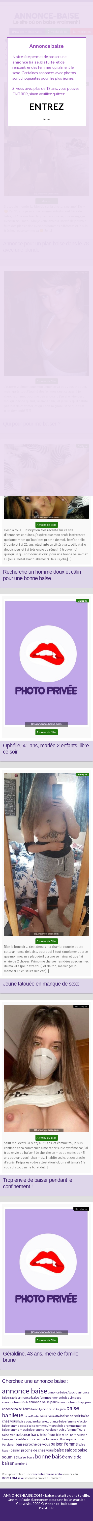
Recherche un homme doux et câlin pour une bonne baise (42, 575)
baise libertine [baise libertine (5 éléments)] (71, 1434)
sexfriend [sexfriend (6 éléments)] (20, 1463)
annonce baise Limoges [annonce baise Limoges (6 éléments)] (65, 1397)
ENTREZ (46, 106)
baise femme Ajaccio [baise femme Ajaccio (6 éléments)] (73, 1421)
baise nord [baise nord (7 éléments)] (53, 1439)
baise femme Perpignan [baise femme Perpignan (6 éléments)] (42, 1429)
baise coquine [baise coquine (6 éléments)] (27, 1421)
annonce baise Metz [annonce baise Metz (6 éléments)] (15, 1402)
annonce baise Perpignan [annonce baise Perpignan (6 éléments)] (74, 1402)
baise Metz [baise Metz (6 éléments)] (21, 1439)
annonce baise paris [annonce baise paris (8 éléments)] (43, 1402)
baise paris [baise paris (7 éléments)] (68, 1439)
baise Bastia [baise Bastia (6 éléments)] (31, 1416)
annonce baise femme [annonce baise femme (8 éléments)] (34, 1397)
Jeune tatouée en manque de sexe (41, 984)
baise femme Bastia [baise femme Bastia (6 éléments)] (15, 1425)
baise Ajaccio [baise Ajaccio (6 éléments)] (39, 1409)
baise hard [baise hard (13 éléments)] (29, 1434)
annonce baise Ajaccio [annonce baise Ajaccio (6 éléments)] (62, 1392)
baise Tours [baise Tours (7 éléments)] (26, 1457)
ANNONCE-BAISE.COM (22, 1495)
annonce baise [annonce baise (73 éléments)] (24, 1390)
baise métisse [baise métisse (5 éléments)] (37, 1439)
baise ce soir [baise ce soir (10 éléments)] (70, 1416)
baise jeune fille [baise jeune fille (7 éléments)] (50, 1435)
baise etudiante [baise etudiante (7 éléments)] (48, 1421)
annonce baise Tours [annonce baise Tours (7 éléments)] (16, 1409)
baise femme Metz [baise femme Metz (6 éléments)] (14, 1429)
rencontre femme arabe (47, 1474)
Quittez (46, 119)
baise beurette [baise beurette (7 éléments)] (50, 1416)
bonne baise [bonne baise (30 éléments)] (50, 1456)
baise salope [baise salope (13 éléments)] (65, 1450)
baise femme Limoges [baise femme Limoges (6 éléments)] (43, 1425)
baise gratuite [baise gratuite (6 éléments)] (11, 1435)
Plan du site (46, 1508)
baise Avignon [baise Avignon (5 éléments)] (57, 1409)
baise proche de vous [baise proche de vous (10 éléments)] (33, 1444)
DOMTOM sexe (13, 1478)
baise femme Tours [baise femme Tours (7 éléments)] (72, 1429)
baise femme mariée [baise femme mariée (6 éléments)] (72, 1425)
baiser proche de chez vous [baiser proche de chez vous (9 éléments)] (32, 1450)
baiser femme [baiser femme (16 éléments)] (64, 1444)
